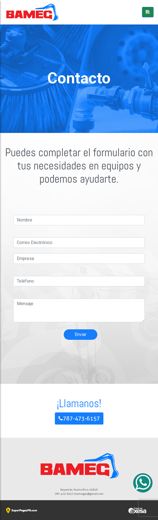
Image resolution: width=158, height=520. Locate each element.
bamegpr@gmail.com (89, 493)
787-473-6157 (79, 418)
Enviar (80, 334)
